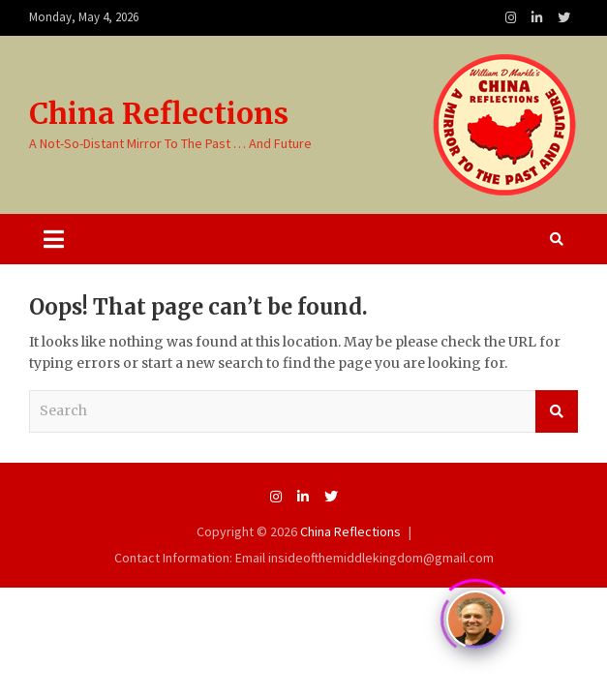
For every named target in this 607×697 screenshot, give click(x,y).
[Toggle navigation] (53, 239)
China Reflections (158, 113)
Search (556, 411)
